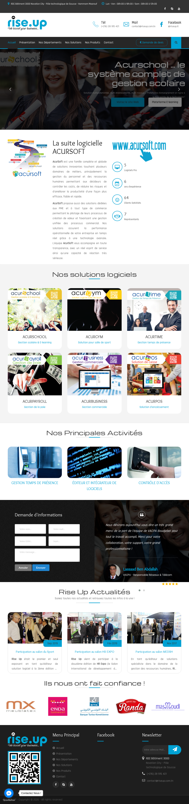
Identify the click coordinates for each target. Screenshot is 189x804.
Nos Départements (50, 42)
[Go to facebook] (8, 793)
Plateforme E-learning (165, 102)
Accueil (12, 42)
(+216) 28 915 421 (157, 774)
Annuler (23, 567)
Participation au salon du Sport (35, 651)
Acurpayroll (35, 401)
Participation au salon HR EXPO (94, 651)
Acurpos (154, 401)
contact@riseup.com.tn (160, 781)
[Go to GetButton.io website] (9, 800)
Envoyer (40, 567)
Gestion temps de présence (34, 483)
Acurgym (94, 336)
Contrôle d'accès (154, 483)
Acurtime (154, 336)
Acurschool (35, 336)
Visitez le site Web (128, 102)
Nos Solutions (73, 42)
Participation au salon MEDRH (154, 651)
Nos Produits (92, 42)
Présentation (27, 42)
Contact (109, 42)
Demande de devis (152, 42)
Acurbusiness (94, 401)
